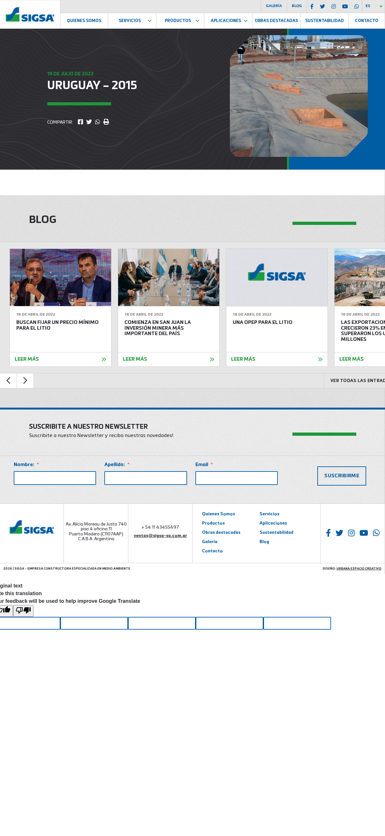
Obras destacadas (221, 532)
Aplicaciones (226, 21)
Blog (297, 6)
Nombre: (26, 464)
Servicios (130, 21)
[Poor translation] (23, 611)
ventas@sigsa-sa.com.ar (160, 535)
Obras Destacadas (276, 21)
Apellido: (117, 464)
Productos (178, 21)
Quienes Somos (84, 21)
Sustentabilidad (324, 21)
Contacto (366, 21)
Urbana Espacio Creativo (358, 568)
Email (204, 464)
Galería (274, 6)
